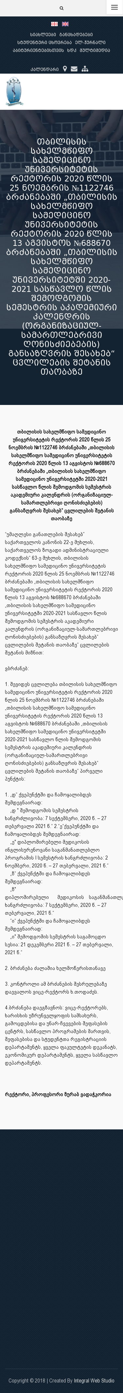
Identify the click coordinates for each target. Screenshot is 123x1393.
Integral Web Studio (94, 1381)
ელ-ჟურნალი (90, 42)
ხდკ (71, 50)
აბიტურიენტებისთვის (38, 50)
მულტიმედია (95, 50)
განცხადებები (76, 34)
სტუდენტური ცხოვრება (44, 42)
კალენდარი (45, 69)
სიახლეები (43, 34)
